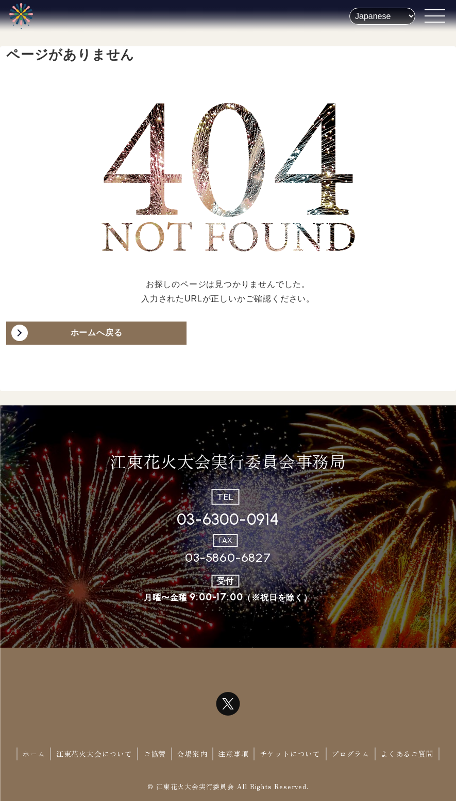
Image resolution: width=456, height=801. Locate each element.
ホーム (33, 754)
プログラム (350, 754)
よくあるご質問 (407, 754)
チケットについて (290, 754)
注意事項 (233, 754)
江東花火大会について (94, 754)
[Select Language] (382, 16)
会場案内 (192, 754)
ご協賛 (154, 754)
